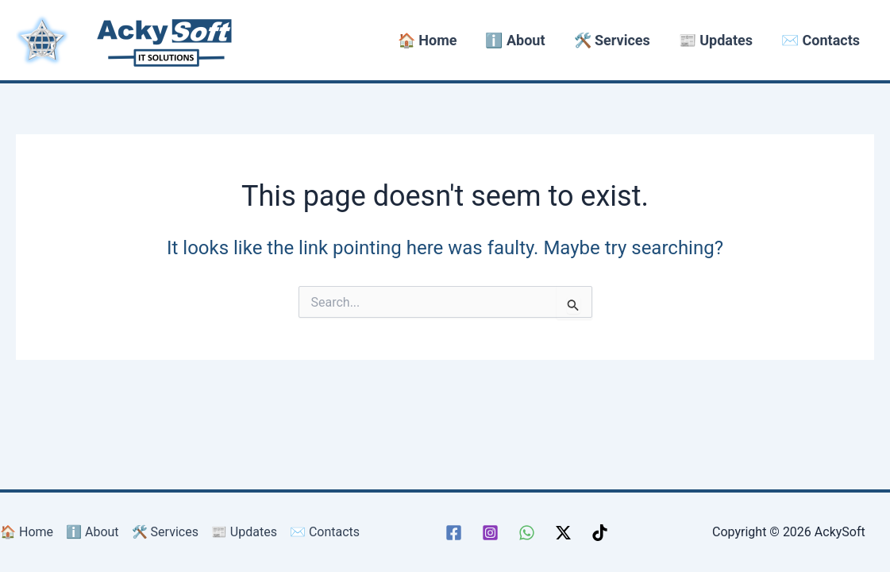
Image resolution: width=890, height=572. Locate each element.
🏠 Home (427, 40)
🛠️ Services (612, 40)
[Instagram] (490, 532)
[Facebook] (453, 532)
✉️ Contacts (820, 40)
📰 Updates (716, 40)
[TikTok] (599, 532)
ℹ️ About (515, 40)
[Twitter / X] (563, 532)
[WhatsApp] (526, 532)
